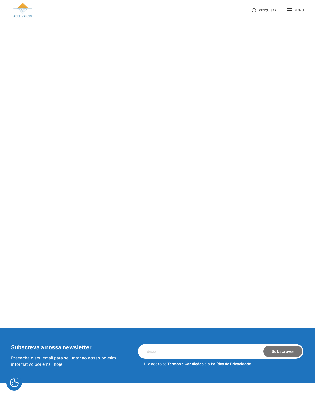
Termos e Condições (185, 364)
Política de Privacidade (231, 364)
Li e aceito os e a (194, 364)
